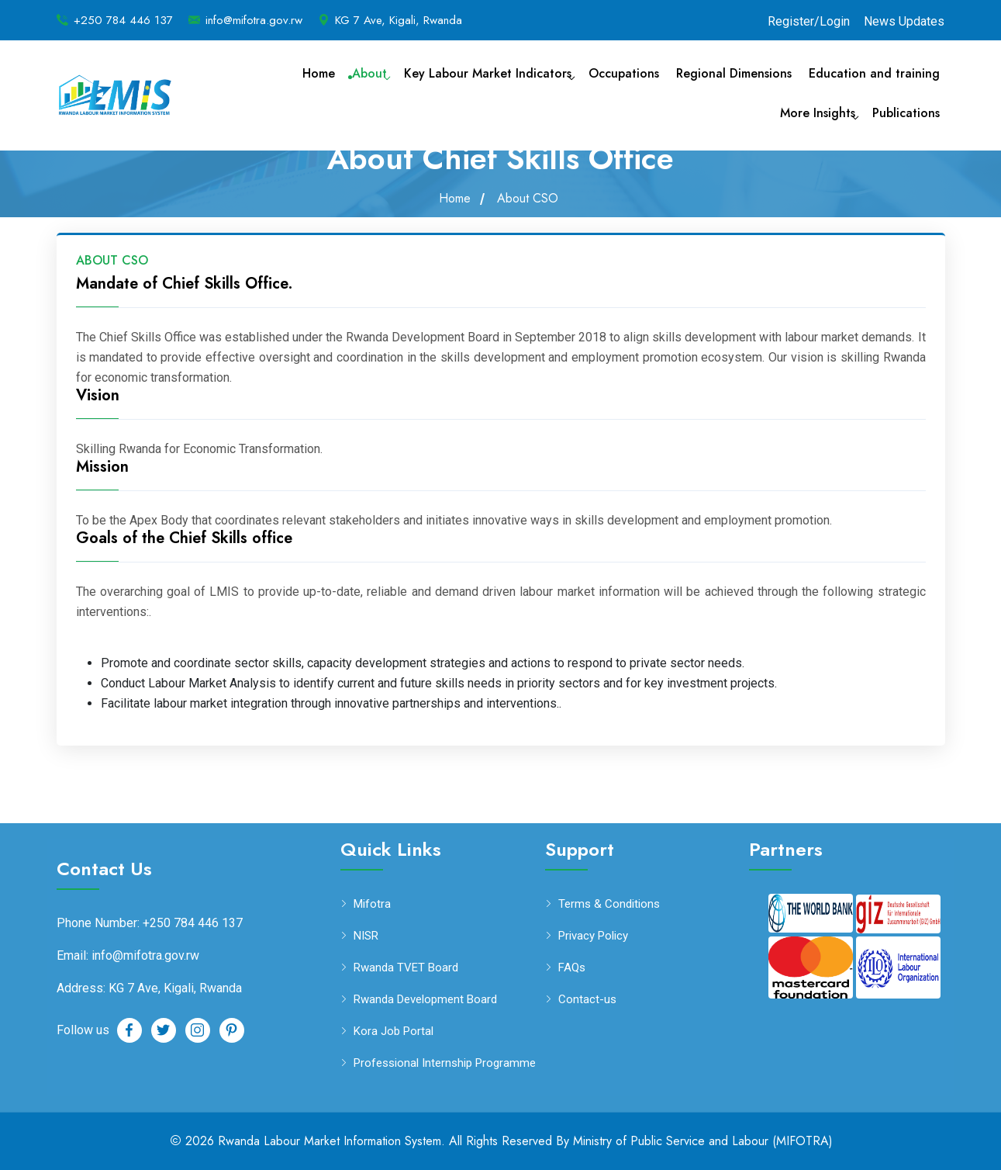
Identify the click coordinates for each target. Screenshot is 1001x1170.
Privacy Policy (593, 936)
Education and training (874, 73)
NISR (366, 936)
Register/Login (809, 21)
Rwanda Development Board (425, 999)
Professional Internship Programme (445, 1063)
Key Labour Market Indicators (487, 73)
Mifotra (372, 904)
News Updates (904, 21)
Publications (906, 113)
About (369, 73)
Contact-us (587, 999)
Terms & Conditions (609, 904)
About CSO (527, 198)
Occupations (624, 73)
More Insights (817, 113)
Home (318, 73)
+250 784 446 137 (123, 20)
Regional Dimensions (734, 73)
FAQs (571, 968)
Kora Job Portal (393, 1031)
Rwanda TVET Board (406, 968)
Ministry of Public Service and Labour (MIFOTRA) (703, 1141)
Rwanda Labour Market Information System (329, 1141)
